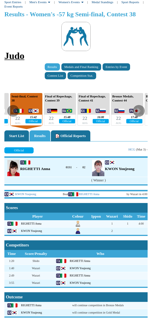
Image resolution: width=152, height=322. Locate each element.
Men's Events (39, 2)
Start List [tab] (16, 136)
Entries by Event (116, 67)
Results (52, 67)
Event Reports (13, 6)
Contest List (55, 75)
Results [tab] (40, 136)
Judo (14, 55)
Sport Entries (12, 2)
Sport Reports (130, 2)
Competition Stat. (81, 75)
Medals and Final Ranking (81, 67)
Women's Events (71, 2)
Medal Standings (102, 2)
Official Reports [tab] (71, 136)
